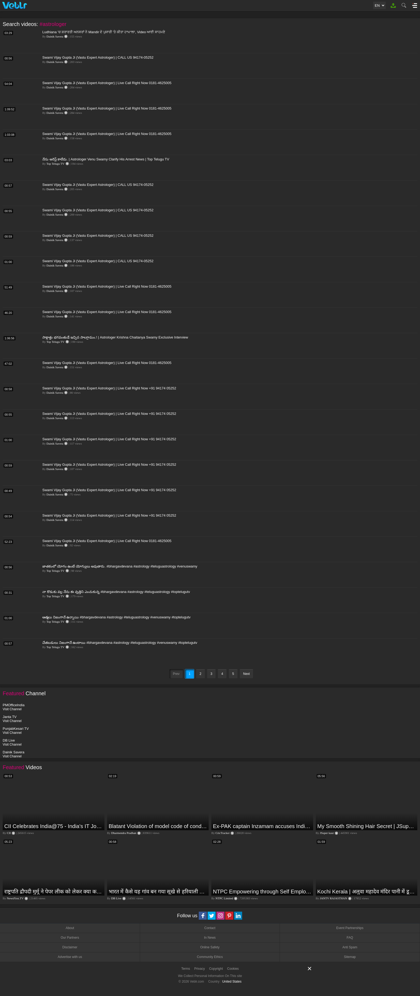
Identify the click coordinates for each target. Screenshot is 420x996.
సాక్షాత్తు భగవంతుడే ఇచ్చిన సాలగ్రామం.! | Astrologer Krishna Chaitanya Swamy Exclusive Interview (115, 337)
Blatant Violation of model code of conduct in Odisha (158, 826)
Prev (176, 674)
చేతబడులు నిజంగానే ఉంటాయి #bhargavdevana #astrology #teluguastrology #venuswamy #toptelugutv (119, 643)
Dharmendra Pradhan (123, 833)
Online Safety (209, 947)
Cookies (233, 969)
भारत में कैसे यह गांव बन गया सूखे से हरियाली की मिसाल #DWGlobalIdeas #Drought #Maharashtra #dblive (158, 891)
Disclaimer (69, 947)
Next (246, 674)
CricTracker (223, 833)
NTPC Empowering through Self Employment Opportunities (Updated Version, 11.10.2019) (262, 891)
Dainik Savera (55, 36)
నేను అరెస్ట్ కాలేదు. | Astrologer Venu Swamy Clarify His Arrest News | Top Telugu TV (105, 159)
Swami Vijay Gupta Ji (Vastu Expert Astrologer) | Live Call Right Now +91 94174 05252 (109, 388)
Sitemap (350, 957)
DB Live (116, 898)
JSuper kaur (327, 833)
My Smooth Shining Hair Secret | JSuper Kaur (366, 826)
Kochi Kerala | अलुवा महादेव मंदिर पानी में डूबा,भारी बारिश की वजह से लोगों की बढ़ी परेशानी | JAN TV (366, 891)
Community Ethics (210, 957)
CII (9, 833)
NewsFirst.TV (15, 898)
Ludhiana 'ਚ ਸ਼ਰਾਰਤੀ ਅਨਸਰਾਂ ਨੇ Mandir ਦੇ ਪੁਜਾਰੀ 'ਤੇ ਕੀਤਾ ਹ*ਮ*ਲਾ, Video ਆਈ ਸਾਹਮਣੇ (103, 32)
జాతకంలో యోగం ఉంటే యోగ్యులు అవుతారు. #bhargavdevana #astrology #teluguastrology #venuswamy (119, 566)
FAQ (350, 937)
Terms (185, 969)
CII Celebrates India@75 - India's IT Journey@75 (53, 826)
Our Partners (70, 937)
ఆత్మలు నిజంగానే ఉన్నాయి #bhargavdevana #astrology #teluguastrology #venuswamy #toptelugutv (116, 617)
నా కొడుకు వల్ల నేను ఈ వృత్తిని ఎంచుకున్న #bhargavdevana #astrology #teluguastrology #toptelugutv (116, 592)
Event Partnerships (349, 928)
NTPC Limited (224, 898)
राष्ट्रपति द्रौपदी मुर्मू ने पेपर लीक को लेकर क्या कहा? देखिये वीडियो (53, 891)
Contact (209, 928)
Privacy (199, 969)
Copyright (216, 969)
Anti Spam (349, 947)
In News (210, 937)
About (70, 928)
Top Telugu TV (55, 163)
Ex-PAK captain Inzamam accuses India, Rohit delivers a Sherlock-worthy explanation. (262, 826)
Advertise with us (70, 957)
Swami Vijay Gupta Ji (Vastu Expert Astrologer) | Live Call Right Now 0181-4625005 (106, 83)
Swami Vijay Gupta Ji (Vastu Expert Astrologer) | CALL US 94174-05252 (97, 57)
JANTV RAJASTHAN (333, 898)
